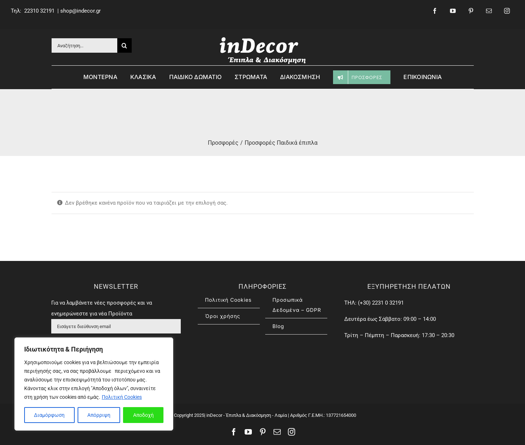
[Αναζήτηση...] (84, 45)
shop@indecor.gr (80, 11)
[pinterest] (471, 11)
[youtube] (453, 11)
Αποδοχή (143, 415)
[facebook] (435, 11)
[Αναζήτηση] (124, 45)
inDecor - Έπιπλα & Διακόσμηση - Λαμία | (247, 415)
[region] (93, 384)
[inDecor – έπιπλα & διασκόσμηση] (263, 38)
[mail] (489, 11)
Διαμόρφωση (49, 415)
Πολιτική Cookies (122, 397)
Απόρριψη (98, 415)
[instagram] (507, 11)
